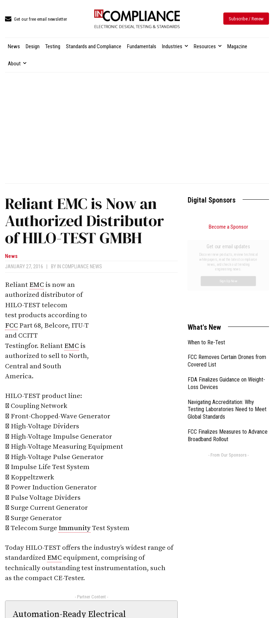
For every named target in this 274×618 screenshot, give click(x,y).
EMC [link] (36, 285)
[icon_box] (36, 19)
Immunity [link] (75, 528)
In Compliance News (79, 266)
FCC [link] (11, 326)
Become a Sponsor (228, 227)
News (11, 256)
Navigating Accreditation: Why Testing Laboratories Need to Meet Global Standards (227, 329)
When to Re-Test (206, 262)
